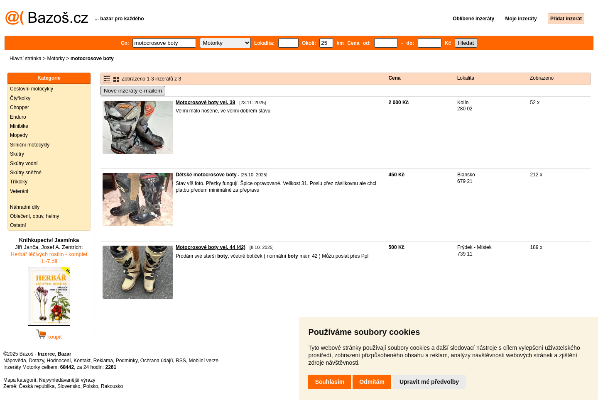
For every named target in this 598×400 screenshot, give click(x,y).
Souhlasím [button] (329, 381)
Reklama (103, 360)
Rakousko (112, 386)
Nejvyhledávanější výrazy (67, 380)
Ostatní (18, 225)
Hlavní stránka (26, 58)
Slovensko (68, 386)
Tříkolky (18, 182)
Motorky (56, 58)
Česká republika (36, 386)
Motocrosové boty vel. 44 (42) (210, 247)
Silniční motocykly (29, 145)
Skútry (17, 154)
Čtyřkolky (20, 98)
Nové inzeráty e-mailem (133, 91)
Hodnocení (59, 360)
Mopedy (19, 135)
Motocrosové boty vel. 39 (205, 102)
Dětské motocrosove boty (206, 175)
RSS (181, 360)
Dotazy (36, 360)
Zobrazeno (542, 78)
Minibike (19, 126)
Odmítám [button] (372, 381)
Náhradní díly (24, 207)
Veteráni (19, 191)
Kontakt (82, 360)
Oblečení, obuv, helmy (34, 216)
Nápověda (14, 360)
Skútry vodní (24, 163)
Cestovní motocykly (31, 89)
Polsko (90, 386)
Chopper (19, 107)
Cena (394, 78)
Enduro (18, 117)
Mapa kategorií (19, 380)
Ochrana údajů (156, 360)
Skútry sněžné (26, 173)
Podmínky (126, 360)
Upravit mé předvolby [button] (429, 381)
